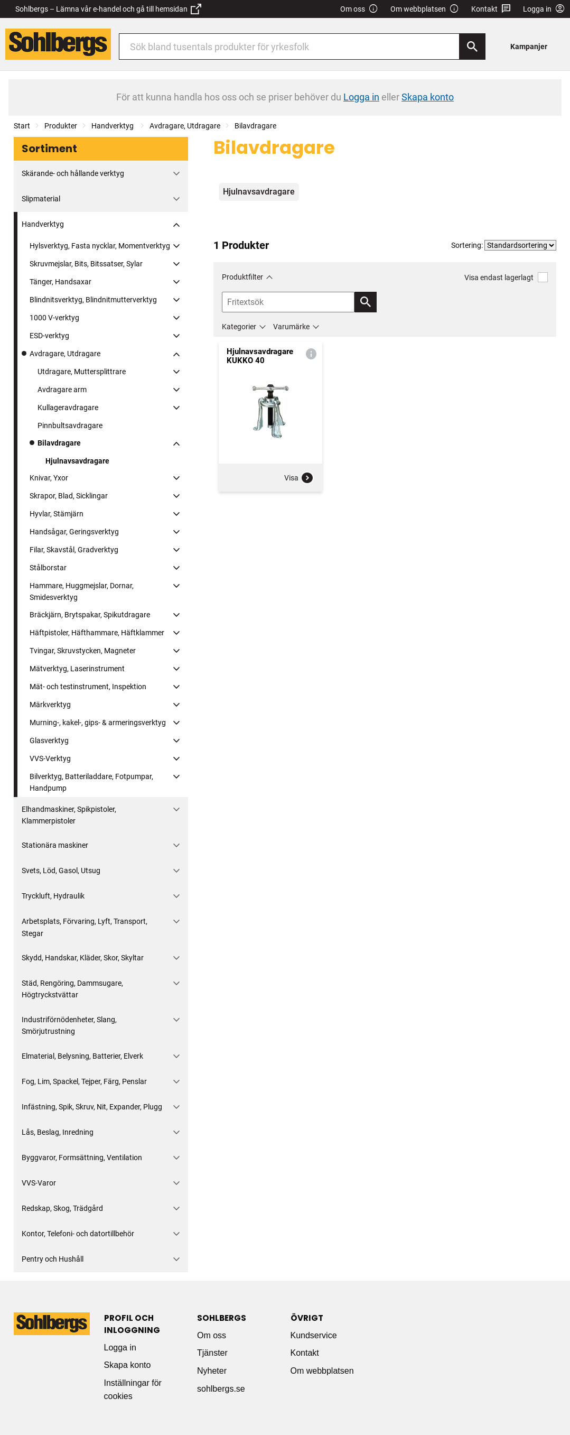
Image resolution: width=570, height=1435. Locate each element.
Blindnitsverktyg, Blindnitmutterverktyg (93, 299)
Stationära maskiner (55, 845)
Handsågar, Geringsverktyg (74, 531)
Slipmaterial (41, 199)
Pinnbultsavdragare (70, 425)
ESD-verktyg (49, 335)
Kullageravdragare (68, 407)
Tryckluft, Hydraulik (53, 896)
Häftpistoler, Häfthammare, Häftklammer (97, 632)
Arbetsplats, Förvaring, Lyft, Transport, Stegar (84, 927)
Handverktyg (113, 126)
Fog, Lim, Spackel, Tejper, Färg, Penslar (84, 1081)
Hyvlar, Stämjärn (56, 514)
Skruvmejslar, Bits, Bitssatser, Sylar (86, 264)
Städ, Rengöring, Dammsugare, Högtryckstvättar (72, 989)
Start (22, 126)
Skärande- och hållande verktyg (73, 173)
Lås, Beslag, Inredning (58, 1132)
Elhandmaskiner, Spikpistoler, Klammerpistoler (69, 815)
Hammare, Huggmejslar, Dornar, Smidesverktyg (82, 591)
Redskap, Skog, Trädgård (62, 1208)
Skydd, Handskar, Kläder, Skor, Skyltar (83, 957)
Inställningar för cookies (133, 1389)
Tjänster (212, 1352)
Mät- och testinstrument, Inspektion (88, 686)
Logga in (120, 1347)
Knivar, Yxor (49, 478)
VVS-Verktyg (50, 758)
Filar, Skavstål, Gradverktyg (74, 549)
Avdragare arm (62, 389)
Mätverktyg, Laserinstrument (77, 668)
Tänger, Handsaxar (60, 281)
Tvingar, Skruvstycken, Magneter (83, 650)
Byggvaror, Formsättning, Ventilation (82, 1157)
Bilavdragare (255, 126)
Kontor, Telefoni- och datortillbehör (78, 1233)
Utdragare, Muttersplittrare (82, 371)
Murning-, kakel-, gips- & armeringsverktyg (98, 722)
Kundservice (314, 1335)
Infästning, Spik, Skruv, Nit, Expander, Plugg (92, 1107)
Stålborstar (48, 567)
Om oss (359, 9)
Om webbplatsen (424, 9)
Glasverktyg (49, 740)
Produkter (60, 126)
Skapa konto (127, 1364)
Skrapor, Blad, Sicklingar (69, 496)
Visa (299, 477)
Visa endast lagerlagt (506, 277)
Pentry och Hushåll (52, 1259)
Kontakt (491, 9)
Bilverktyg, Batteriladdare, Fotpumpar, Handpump (91, 782)
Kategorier (239, 326)
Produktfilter (242, 277)
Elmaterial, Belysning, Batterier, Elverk (82, 1056)
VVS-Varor (39, 1183)
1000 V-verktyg (54, 317)
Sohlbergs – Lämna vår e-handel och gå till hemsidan (108, 9)
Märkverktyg (50, 704)
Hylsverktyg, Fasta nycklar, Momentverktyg (100, 246)
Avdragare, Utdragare (184, 126)
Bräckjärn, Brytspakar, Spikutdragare (90, 614)
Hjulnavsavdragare (77, 461)
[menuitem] (531, 46)
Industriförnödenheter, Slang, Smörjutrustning (69, 1025)
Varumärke (291, 326)
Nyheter (212, 1370)
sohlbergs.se (221, 1388)
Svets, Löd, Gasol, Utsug (61, 870)
